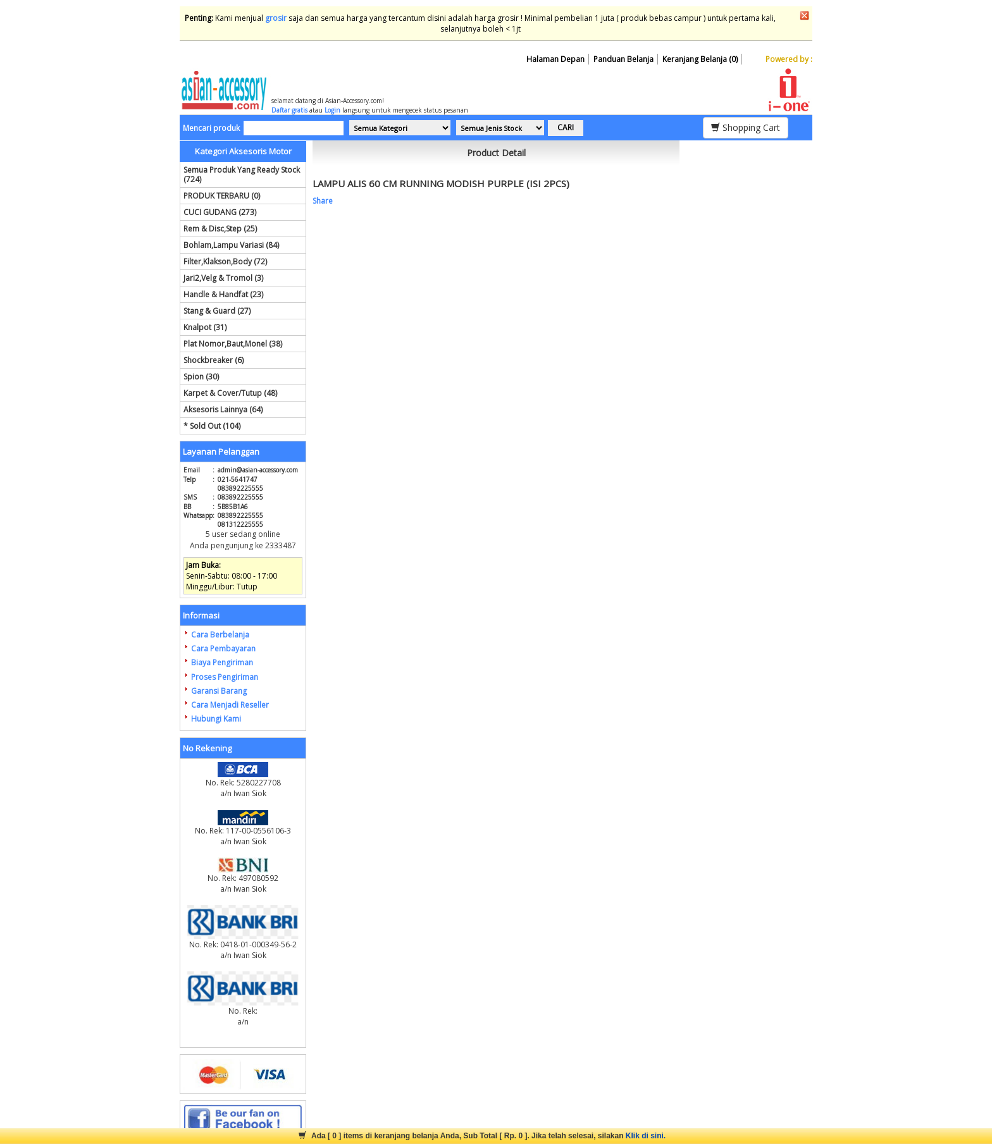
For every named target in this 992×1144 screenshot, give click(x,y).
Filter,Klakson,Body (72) (225, 261)
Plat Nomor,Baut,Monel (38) (232, 343)
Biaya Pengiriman (222, 662)
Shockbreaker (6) (213, 360)
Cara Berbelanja (220, 634)
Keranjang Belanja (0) (700, 59)
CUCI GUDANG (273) (219, 212)
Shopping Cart (745, 127)
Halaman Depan (555, 59)
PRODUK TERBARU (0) (221, 195)
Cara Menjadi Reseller (230, 704)
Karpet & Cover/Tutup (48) (230, 393)
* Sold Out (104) (211, 426)
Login (332, 110)
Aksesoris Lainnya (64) (223, 409)
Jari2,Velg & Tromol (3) (223, 278)
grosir (276, 18)
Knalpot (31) (204, 327)
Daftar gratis (289, 110)
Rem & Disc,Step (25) (220, 228)
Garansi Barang (219, 691)
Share (323, 200)
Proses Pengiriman (224, 677)
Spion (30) (201, 376)
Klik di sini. (646, 1135)
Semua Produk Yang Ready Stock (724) (241, 174)
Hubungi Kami (216, 718)
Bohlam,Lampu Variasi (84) (231, 245)
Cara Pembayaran (223, 648)
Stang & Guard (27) (217, 310)
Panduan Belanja (623, 59)
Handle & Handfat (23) (223, 294)
